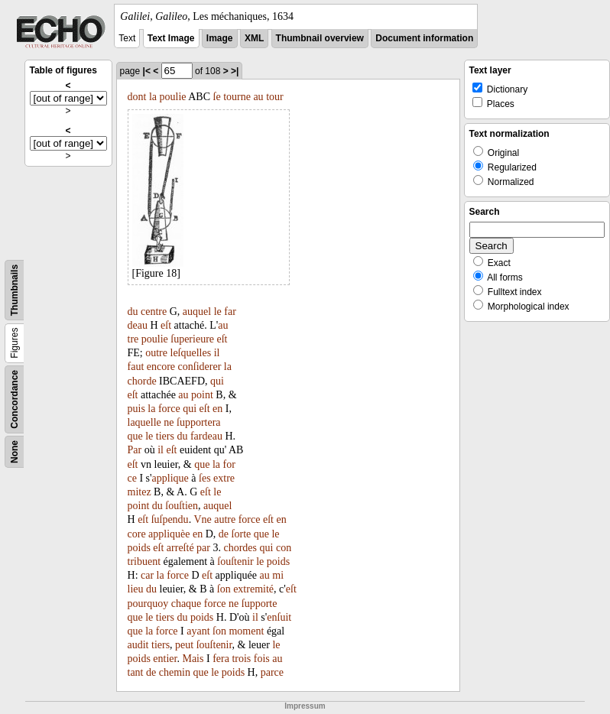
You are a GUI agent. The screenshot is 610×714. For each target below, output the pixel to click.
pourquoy (148, 603)
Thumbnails (14, 290)
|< (147, 71)
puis (136, 408)
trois (241, 658)
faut (136, 366)
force (169, 408)
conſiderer (200, 366)
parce (272, 672)
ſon (224, 589)
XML (254, 38)
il (217, 353)
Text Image (171, 38)
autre (224, 519)
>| (234, 71)
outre (156, 353)
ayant (198, 631)
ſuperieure (192, 339)
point (202, 395)
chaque (186, 603)
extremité (253, 589)
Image (219, 38)
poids (139, 547)
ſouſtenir (235, 561)
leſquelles (191, 353)
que (135, 436)
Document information (424, 38)
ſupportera (199, 422)
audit (138, 645)
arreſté (180, 547)
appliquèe (169, 534)
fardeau (206, 436)
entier (165, 658)
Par (135, 450)
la (153, 96)
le (218, 311)
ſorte (241, 534)
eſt (166, 325)
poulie (173, 96)
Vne (202, 519)
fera (221, 658)
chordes (240, 547)
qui (217, 381)
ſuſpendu (170, 519)
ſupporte (259, 603)
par (203, 547)
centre (154, 311)
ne (169, 422)
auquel (197, 311)
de (224, 534)
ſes (205, 478)
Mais (192, 658)
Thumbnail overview (320, 38)
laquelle (144, 422)
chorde (142, 381)
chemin (174, 672)
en (217, 408)
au (258, 96)
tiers (165, 436)
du (133, 311)
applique (170, 478)
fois (262, 658)
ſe (217, 96)
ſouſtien (181, 505)
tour (275, 96)
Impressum (304, 706)
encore (161, 366)
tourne (237, 96)
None (14, 451)
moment (246, 631)
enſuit (279, 617)
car (147, 575)
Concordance (14, 399)
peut (184, 645)
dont (137, 96)
